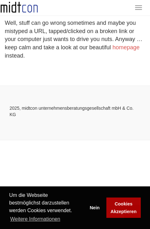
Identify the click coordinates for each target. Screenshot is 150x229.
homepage (125, 47)
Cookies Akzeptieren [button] (124, 207)
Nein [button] (95, 207)
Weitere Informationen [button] (35, 219)
